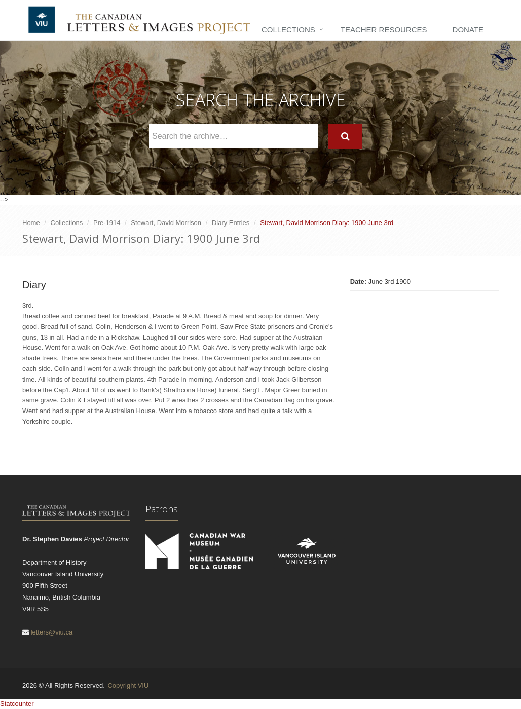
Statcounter (17, 703)
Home (31, 223)
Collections (288, 29)
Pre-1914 (106, 223)
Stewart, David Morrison (166, 223)
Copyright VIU (127, 685)
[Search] (345, 136)
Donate (468, 29)
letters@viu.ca (52, 632)
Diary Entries (230, 223)
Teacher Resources (384, 29)
